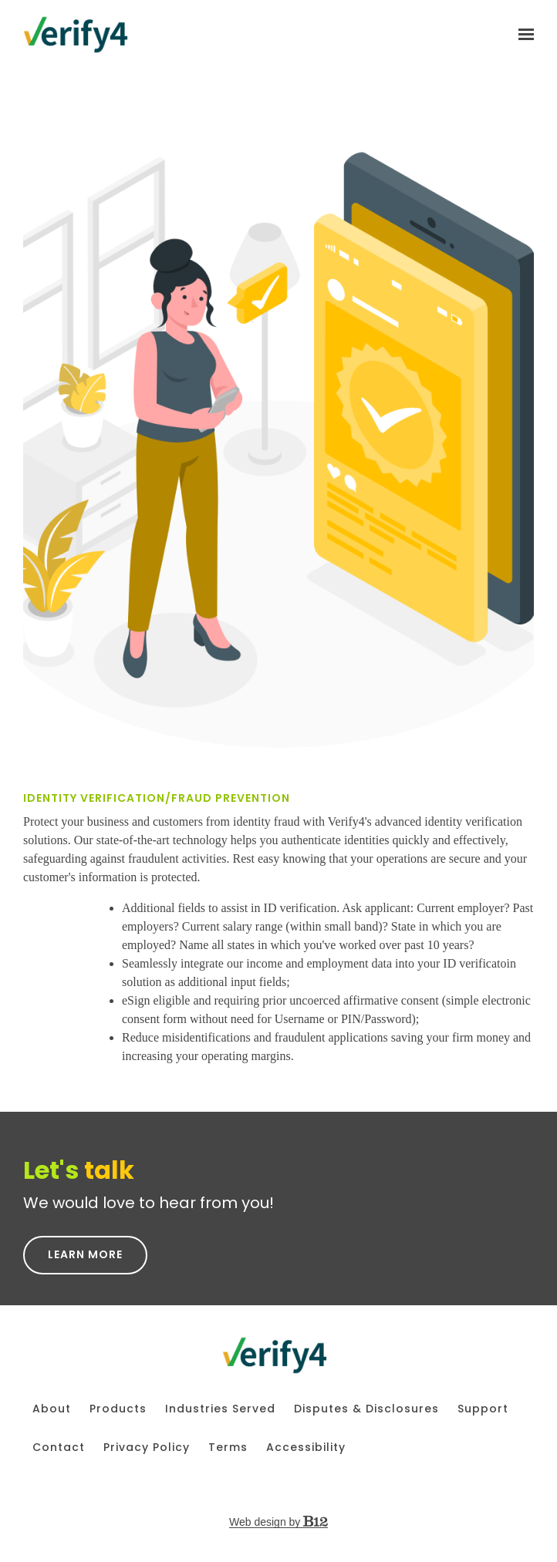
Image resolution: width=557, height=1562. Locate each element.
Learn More (85, 1254)
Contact (58, 1447)
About (51, 1408)
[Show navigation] (522, 34)
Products (118, 1408)
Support (482, 1408)
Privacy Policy (146, 1447)
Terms (228, 1447)
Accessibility (306, 1447)
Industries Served (220, 1408)
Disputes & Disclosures (366, 1408)
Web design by (278, 1522)
